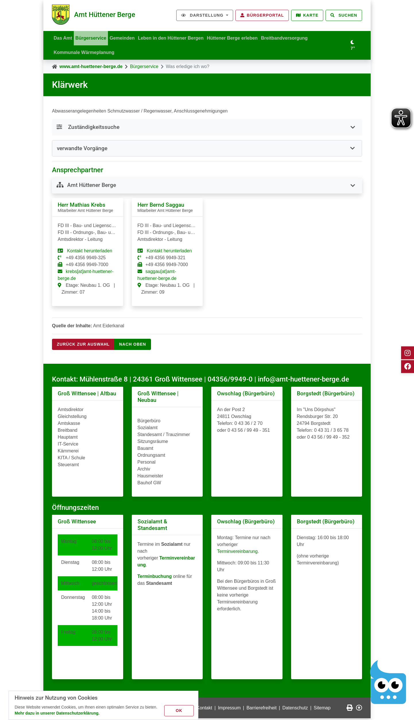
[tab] (207, 150)
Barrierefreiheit (261, 709)
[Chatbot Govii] (388, 682)
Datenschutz (295, 709)
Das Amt (64, 37)
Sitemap (322, 709)
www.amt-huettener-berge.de (91, 68)
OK (180, 709)
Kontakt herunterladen (89, 252)
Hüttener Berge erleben (240, 37)
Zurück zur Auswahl (83, 346)
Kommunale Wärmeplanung (85, 53)
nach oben (132, 346)
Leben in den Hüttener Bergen (177, 37)
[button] (207, 150)
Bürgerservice (93, 37)
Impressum (229, 709)
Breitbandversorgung (294, 37)
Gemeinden (126, 37)
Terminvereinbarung (237, 553)
